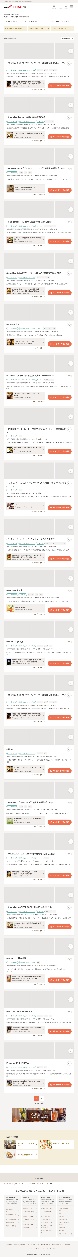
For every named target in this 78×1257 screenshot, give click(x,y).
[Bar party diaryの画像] (39, 312)
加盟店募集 (67, 1244)
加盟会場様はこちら (57, 1244)
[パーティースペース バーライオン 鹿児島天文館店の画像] (39, 527)
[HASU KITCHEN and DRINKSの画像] (39, 999)
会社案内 (9, 1244)
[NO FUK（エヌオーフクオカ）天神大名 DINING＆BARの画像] (39, 363)
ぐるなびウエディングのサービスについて (34, 1248)
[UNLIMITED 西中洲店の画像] (39, 946)
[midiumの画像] (39, 737)
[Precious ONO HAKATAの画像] (39, 1050)
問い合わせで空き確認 (59, 507)
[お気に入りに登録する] (69, 63)
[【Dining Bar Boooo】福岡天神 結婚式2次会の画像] (39, 105)
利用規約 (16, 1244)
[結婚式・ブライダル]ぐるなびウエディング (15, 1184)
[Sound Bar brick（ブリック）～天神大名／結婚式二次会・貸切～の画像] (39, 261)
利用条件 (22, 1244)
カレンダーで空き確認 (59, 85)
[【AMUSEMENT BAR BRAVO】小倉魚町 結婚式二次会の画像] (39, 841)
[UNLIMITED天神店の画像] (39, 629)
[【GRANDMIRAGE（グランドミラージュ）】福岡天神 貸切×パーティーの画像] (39, 51)
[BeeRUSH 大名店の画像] (39, 578)
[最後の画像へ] (70, 51)
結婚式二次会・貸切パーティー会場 (38, 1184)
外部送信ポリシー (45, 1244)
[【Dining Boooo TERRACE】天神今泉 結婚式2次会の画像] (39, 209)
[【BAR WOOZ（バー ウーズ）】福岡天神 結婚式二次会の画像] (39, 790)
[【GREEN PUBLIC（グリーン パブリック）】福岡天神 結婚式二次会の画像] (39, 156)
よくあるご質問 (51, 1248)
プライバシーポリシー (33, 1244)
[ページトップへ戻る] (39, 1177)
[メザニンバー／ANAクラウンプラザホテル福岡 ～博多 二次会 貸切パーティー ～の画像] (39, 471)
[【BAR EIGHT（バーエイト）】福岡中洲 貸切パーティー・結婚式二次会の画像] (39, 416)
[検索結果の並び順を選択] (67, 38)
